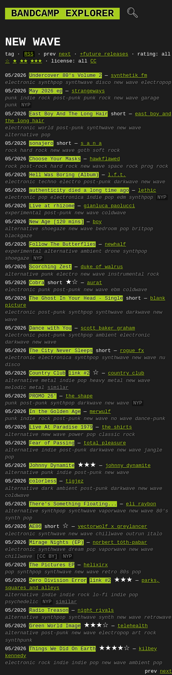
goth (83, 150)
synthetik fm (129, 75)
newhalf (115, 244)
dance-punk (150, 418)
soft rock (106, 150)
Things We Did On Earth (62, 649)
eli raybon (141, 504)
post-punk (67, 98)
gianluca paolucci (109, 206)
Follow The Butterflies (62, 244)
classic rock (117, 434)
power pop (82, 434)
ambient (91, 251)
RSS (28, 54)
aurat (94, 282)
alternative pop (27, 135)
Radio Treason (48, 610)
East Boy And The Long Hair (68, 114)
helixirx (96, 565)
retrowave (157, 617)
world (45, 128)
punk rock (97, 98)
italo (154, 534)
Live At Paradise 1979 (61, 427)
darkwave (126, 182)
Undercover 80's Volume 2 (65, 75)
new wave (126, 82)
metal (49, 380)
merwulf (100, 411)
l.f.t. (117, 175)
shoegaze (53, 229)
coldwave (114, 213)
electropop (156, 82)
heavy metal (106, 380)
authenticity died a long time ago (79, 190)
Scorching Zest (50, 267)
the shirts (117, 427)
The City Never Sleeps (61, 350)
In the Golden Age (55, 411)
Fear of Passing (51, 443)
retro (109, 572)
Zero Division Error (57, 580)
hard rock (33, 150)
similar (58, 387)
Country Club (47, 373)
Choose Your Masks (55, 159)
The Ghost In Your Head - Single (76, 298)
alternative (21, 229)
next (65, 54)
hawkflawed (104, 159)
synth (106, 617)
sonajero (41, 143)
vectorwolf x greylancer (112, 526)
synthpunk (18, 640)
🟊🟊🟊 (36, 61)
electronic (20, 82)
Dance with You (50, 328)
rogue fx (132, 350)
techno (47, 182)
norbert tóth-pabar (120, 542)
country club (126, 373)
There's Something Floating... (73, 504)
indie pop (100, 197)
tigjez (74, 481)
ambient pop (145, 662)
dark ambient (59, 488)
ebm (115, 289)
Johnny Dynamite (51, 465)
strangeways (88, 91)
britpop (142, 229)
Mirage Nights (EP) (56, 542)
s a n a (91, 143)
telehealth (132, 626)
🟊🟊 (24, 61)
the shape (79, 396)
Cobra (36, 282)
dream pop (82, 549)
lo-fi (100, 595)
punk (11, 98)
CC (93, 61)
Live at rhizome (51, 206)
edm (121, 197)
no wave (121, 418)
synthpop (50, 82)
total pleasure (105, 443)
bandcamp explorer (62, 14)
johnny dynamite (128, 465)
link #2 (79, 373)
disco (103, 82)
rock (11, 150)
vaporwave (112, 511)
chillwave (109, 534)
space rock (123, 166)
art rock (144, 633)
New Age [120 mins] (56, 222)
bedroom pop (112, 229)
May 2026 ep (45, 91)
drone (112, 251)
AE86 (35, 526)
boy (97, 222)
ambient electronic (123, 335)
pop (42, 197)
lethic (147, 190)
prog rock (154, 166)
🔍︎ (132, 14)
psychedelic (21, 602)
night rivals (95, 610)
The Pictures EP (51, 565)
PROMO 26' (42, 396)
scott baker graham (108, 328)
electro (70, 182)
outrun (135, 534)
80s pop (130, 572)
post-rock (33, 166)
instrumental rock (133, 274)
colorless (42, 481)
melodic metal (24, 387)
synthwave (79, 82)
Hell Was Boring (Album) (63, 175)
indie (49, 450)
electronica (67, 197)
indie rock (35, 98)
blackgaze (18, 236)
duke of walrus (102, 267)
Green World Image (55, 626)
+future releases (104, 54)
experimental (23, 213)
